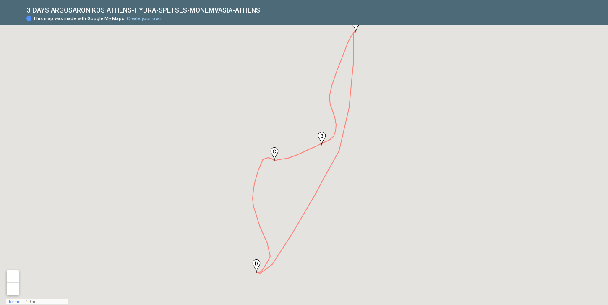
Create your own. (145, 18)
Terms (14, 302)
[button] (356, 25)
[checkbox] (266, 9)
